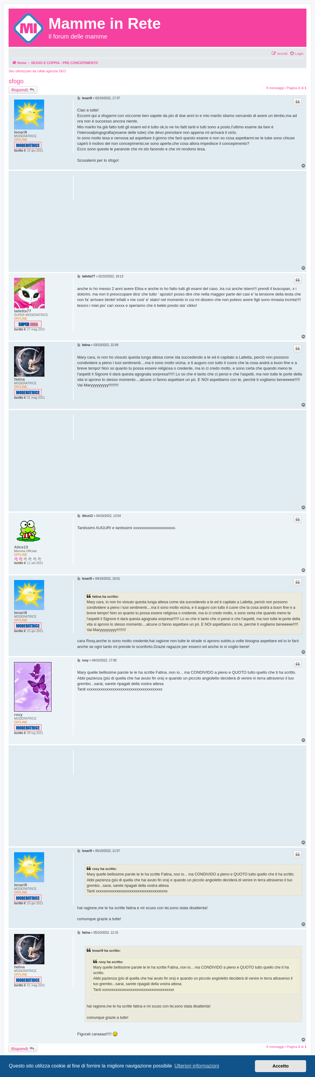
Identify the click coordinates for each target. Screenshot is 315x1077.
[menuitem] (296, 53)
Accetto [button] (280, 1066)
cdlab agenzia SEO (51, 71)
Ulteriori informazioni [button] (196, 1065)
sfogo (16, 81)
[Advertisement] (189, 222)
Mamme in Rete (104, 23)
